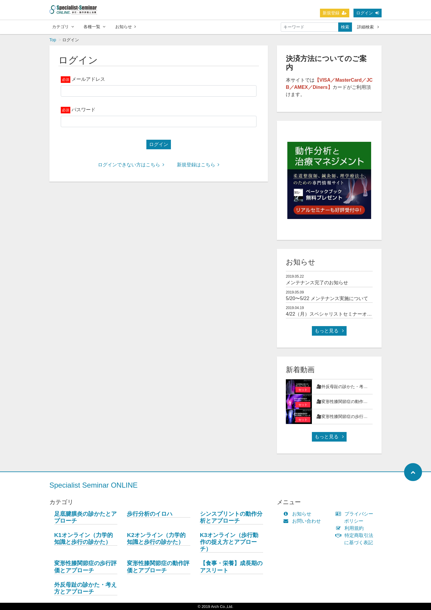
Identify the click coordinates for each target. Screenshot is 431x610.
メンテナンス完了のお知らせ (317, 282)
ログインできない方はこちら (131, 164)
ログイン (367, 12)
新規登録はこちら (198, 164)
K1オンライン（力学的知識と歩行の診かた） (83, 538)
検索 (345, 27)
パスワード (83, 109)
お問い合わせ (303, 521)
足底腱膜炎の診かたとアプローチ (85, 517)
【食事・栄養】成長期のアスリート (231, 566)
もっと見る (329, 330)
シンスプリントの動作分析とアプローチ (231, 517)
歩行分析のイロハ (149, 514)
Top (52, 39)
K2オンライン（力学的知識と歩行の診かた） (156, 538)
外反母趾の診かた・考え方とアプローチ (85, 588)
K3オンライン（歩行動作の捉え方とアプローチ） (229, 542)
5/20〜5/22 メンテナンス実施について (327, 298)
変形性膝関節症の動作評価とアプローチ (158, 566)
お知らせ (125, 26)
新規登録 (335, 12)
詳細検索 (368, 27)
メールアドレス (88, 79)
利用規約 (351, 528)
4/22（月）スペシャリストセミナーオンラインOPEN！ (345, 314)
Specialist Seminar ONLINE (93, 485)
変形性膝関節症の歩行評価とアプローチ (85, 566)
